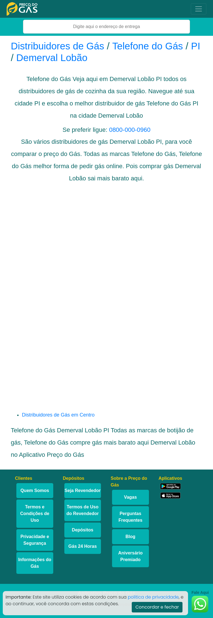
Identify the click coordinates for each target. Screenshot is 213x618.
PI (195, 46)
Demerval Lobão (51, 57)
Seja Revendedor (83, 490)
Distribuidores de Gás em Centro (58, 415)
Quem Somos (35, 490)
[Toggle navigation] (198, 8)
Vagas (130, 497)
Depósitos (82, 530)
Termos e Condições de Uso (34, 514)
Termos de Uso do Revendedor (83, 510)
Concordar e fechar (157, 607)
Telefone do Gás (147, 46)
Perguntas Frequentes (130, 517)
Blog (130, 536)
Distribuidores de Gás (59, 46)
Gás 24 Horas (83, 546)
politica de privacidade (153, 597)
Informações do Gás (34, 563)
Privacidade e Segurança (35, 540)
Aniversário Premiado (130, 556)
